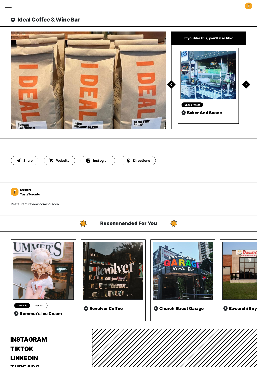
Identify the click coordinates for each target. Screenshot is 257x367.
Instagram (28, 339)
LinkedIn (24, 358)
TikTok (21, 348)
